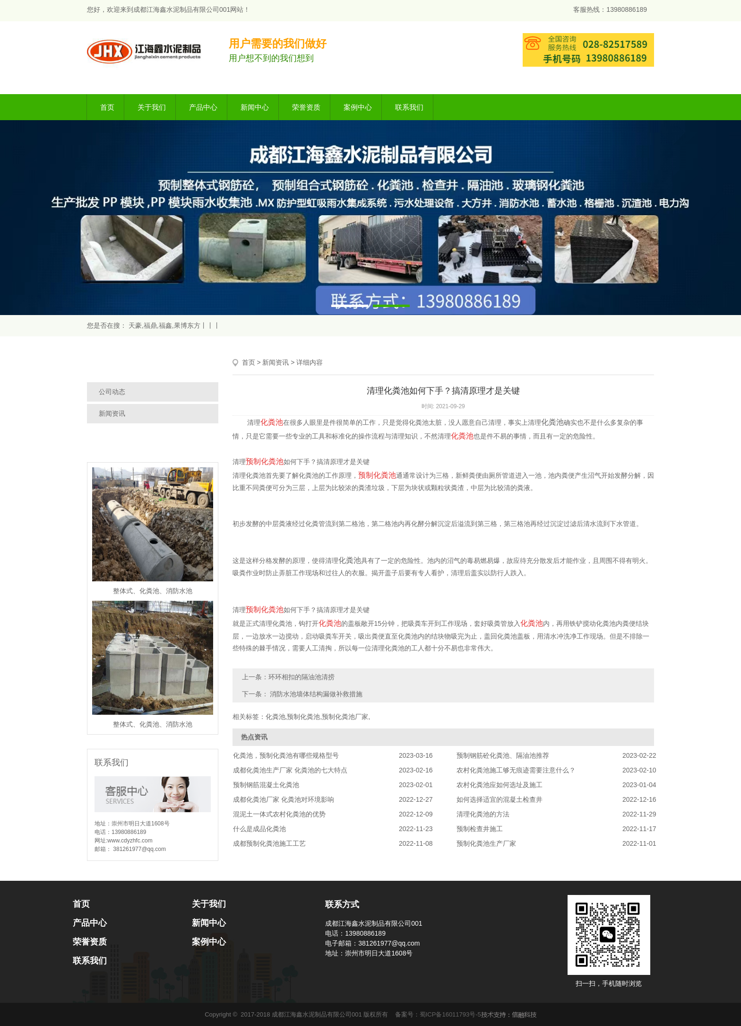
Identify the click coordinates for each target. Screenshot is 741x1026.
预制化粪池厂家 (345, 716)
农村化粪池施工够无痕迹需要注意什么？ (516, 770)
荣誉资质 (306, 107)
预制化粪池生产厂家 (486, 843)
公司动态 (112, 391)
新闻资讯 (112, 413)
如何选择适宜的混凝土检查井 (500, 799)
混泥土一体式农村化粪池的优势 (279, 814)
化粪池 (419, 422)
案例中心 (358, 107)
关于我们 (152, 107)
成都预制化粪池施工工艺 (269, 843)
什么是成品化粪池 (259, 829)
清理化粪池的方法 (483, 814)
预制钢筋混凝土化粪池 (266, 785)
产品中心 (203, 107)
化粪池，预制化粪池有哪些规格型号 (286, 755)
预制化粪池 (303, 716)
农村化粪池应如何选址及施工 (500, 785)
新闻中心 (255, 107)
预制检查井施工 (480, 829)
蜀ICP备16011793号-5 (450, 1014)
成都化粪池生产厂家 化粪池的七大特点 (290, 770)
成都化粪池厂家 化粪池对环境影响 (283, 799)
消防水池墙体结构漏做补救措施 (315, 694)
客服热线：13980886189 (610, 9)
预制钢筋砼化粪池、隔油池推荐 (503, 755)
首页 (107, 107)
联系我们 (409, 107)
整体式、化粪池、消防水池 (152, 591)
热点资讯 (254, 737)
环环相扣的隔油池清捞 (301, 677)
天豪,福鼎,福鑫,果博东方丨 (168, 325)
